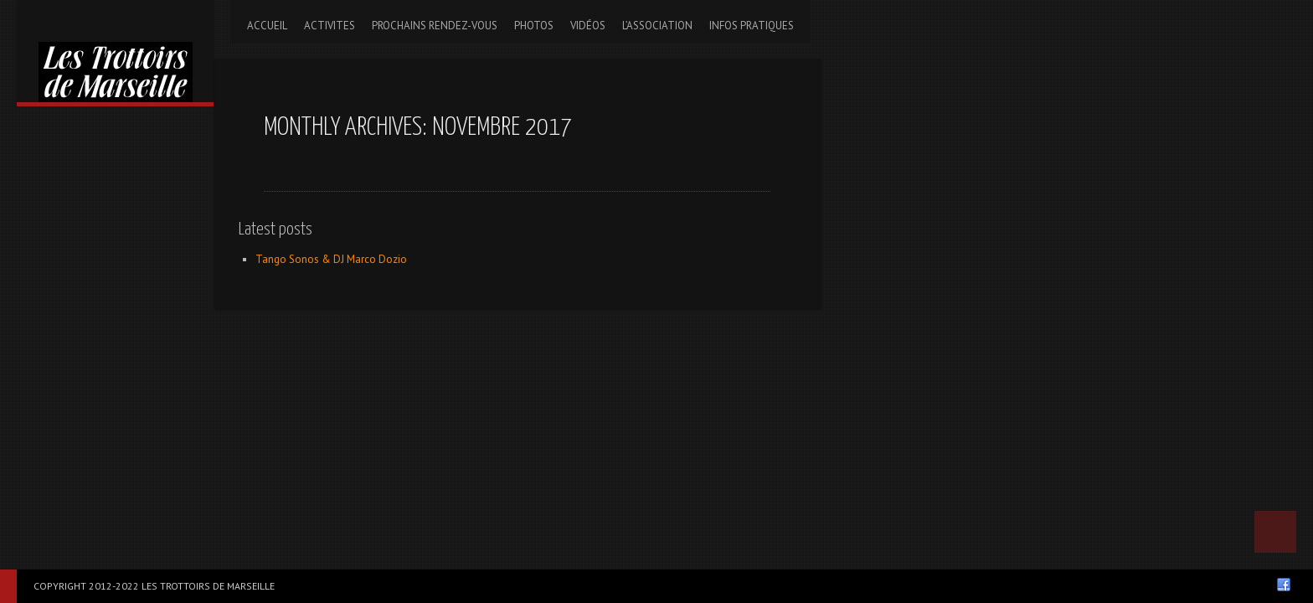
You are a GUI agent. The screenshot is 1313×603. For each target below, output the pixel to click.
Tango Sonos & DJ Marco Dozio (331, 259)
